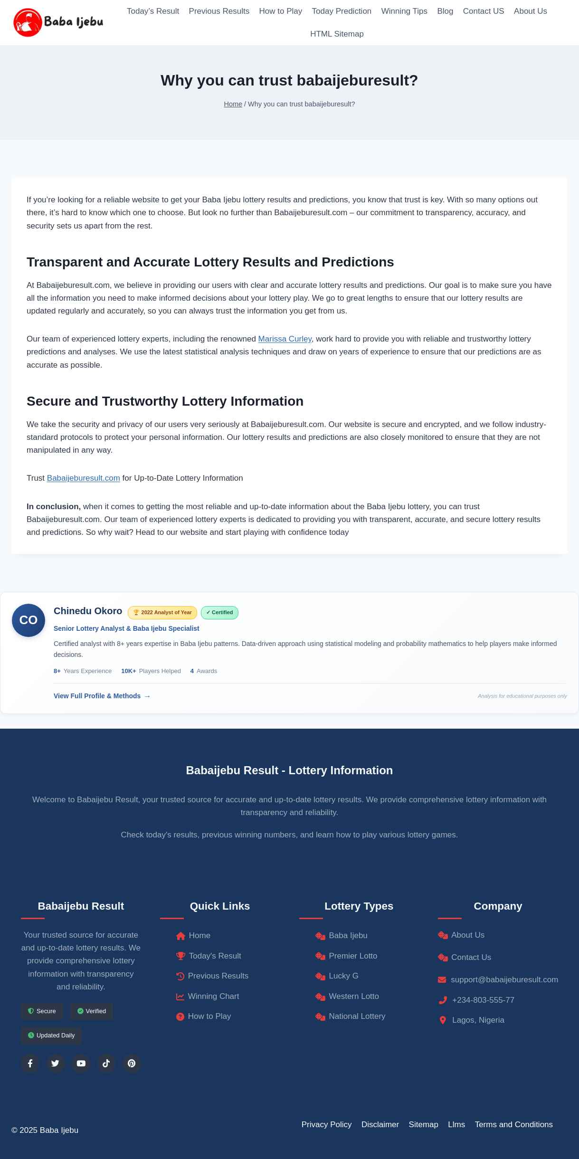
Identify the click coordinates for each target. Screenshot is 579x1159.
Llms (456, 1124)
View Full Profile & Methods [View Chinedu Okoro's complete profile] (97, 696)
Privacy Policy (327, 1124)
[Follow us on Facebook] (30, 1063)
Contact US (483, 11)
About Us (530, 11)
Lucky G (337, 975)
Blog (445, 11)
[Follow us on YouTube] (81, 1063)
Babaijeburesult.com (83, 478)
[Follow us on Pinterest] (132, 1063)
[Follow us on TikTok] (106, 1063)
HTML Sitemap (337, 33)
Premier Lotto (346, 955)
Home (193, 935)
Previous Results (219, 11)
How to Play (281, 11)
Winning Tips (404, 11)
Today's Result (208, 955)
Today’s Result (153, 11)
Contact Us (464, 957)
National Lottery (350, 1016)
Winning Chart (207, 996)
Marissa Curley (285, 338)
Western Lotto (347, 996)
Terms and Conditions (514, 1124)
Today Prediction (342, 11)
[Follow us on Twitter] (56, 1063)
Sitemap (423, 1124)
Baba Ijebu (341, 935)
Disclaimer (380, 1124)
